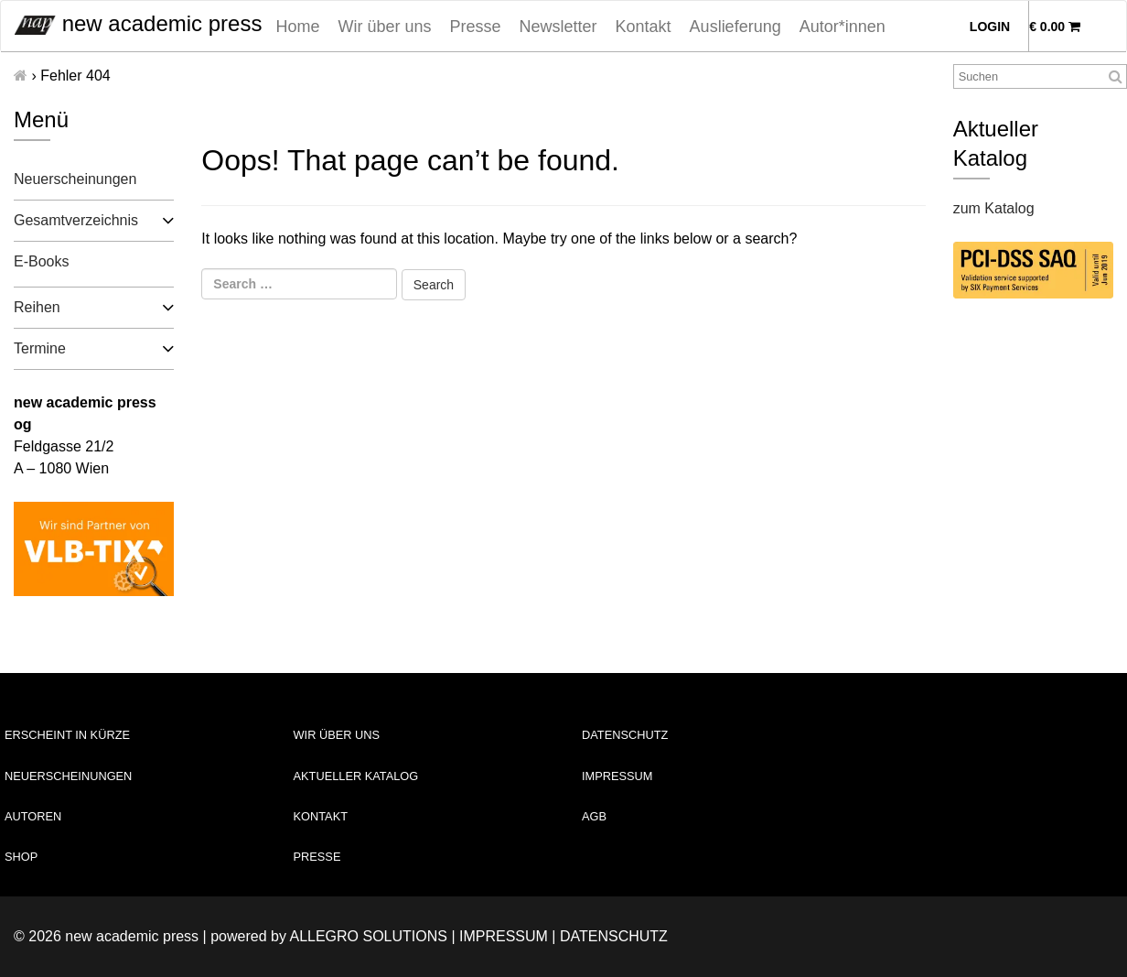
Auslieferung (735, 26)
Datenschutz (625, 735)
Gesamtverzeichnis (76, 220)
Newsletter (558, 26)
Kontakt (643, 26)
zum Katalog (994, 208)
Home (297, 26)
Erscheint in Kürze (67, 735)
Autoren (33, 816)
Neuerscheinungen (75, 179)
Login (990, 26)
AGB (594, 816)
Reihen (37, 307)
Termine (40, 348)
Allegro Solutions (368, 936)
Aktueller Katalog (356, 776)
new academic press (138, 23)
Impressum (617, 776)
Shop (21, 856)
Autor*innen (843, 26)
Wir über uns (384, 26)
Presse (475, 26)
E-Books (41, 261)
